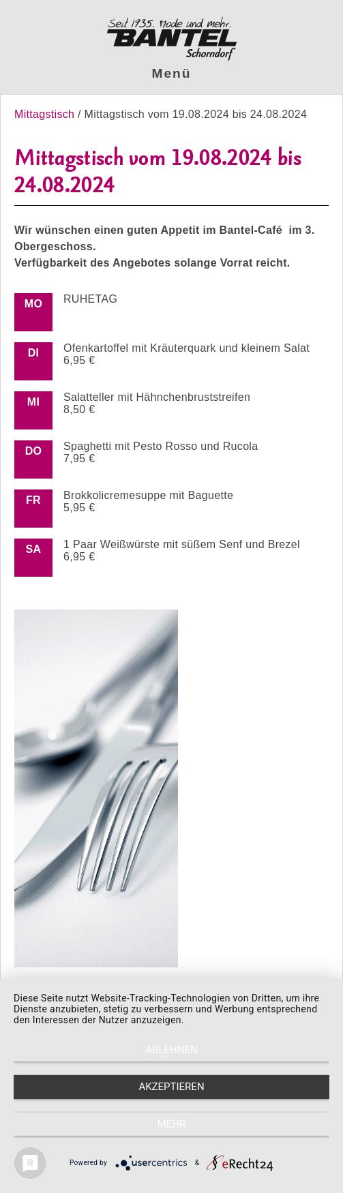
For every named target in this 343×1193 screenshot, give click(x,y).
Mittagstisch (46, 114)
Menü (172, 73)
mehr (172, 1124)
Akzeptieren (171, 1087)
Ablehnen (171, 1050)
